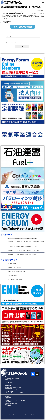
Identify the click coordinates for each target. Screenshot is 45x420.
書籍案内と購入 (8, 388)
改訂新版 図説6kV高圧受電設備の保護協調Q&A (17, 271)
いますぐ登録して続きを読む (22, 27)
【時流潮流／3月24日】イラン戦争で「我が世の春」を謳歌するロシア (22, 254)
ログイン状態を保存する (13, 42)
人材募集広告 (8, 405)
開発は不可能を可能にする (13, 275)
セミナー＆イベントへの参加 (11, 389)
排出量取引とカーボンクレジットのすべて (16, 267)
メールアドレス (9, 32)
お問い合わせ (8, 404)
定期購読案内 (8, 385)
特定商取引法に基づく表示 (11, 403)
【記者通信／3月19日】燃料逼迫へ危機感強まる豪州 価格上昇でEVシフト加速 (23, 250)
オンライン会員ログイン (10, 382)
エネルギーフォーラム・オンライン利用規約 (15, 400)
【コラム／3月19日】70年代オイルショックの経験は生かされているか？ (22, 246)
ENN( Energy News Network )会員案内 (14, 392)
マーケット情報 (8, 380)
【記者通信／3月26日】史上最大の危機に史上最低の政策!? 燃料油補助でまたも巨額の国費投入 (26, 242)
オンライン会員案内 (9, 391)
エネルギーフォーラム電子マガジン (13, 387)
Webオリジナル (8, 379)
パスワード (8, 36)
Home (6, 376)
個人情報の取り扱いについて (11, 398)
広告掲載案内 (8, 397)
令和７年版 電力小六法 (12, 263)
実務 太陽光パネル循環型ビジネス (15, 279)
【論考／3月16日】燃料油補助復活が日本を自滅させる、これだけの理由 (22, 238)
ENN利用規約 (8, 401)
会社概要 (7, 396)
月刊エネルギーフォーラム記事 (12, 378)
